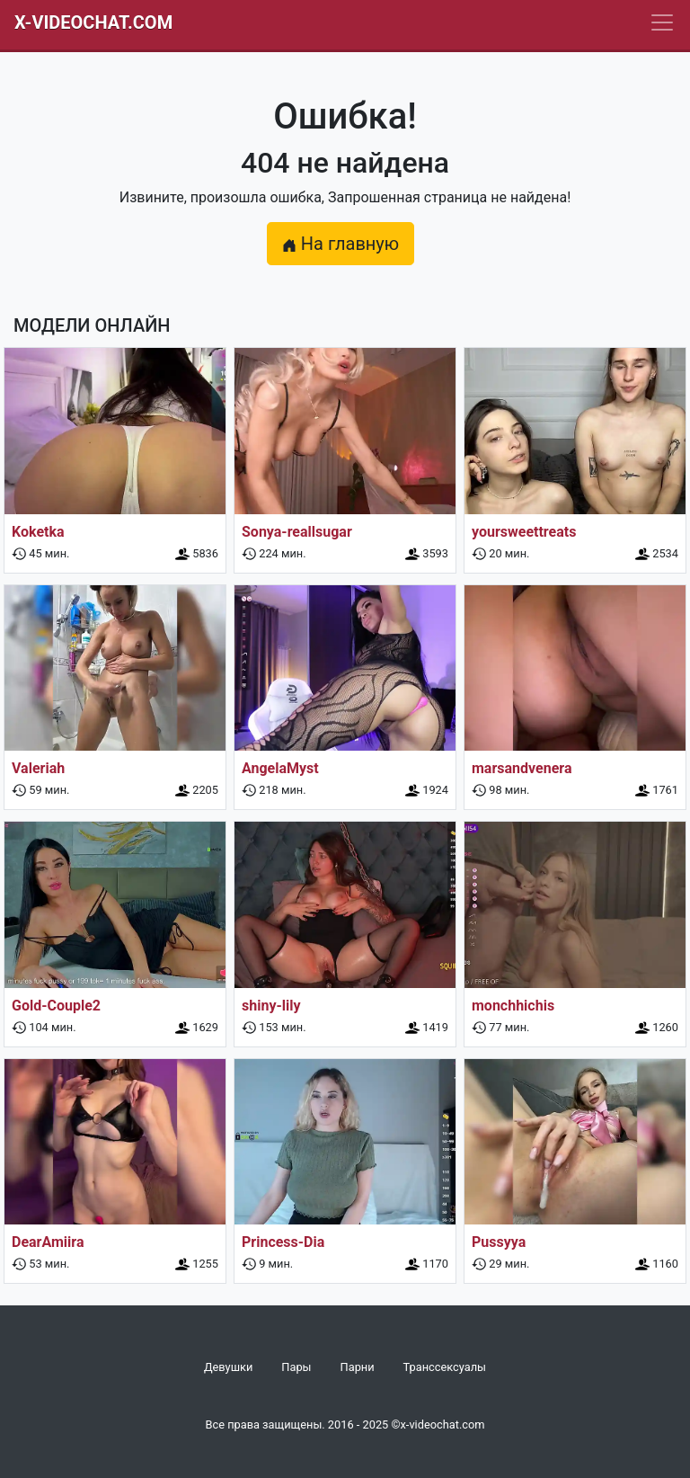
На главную (340, 243)
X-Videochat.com (93, 22)
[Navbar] (662, 22)
